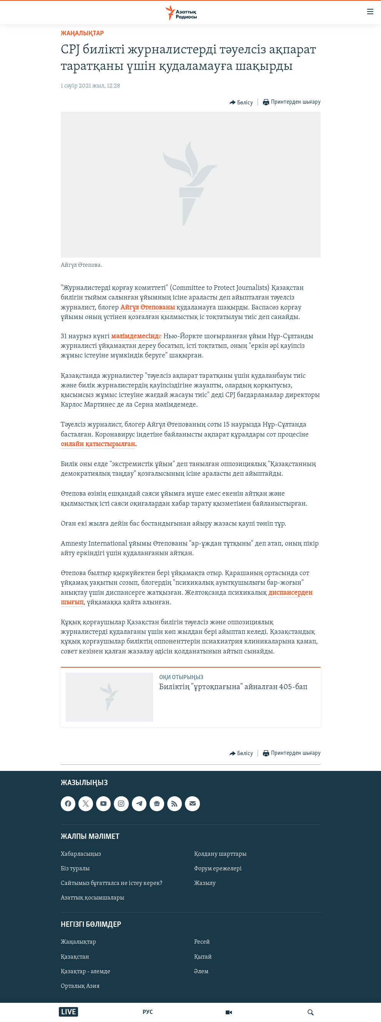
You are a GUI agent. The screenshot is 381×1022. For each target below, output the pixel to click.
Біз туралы (75, 869)
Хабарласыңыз (81, 854)
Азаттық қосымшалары (92, 898)
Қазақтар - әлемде (85, 971)
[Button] (241, 102)
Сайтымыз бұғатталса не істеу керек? (111, 883)
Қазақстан (75, 957)
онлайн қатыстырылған (98, 444)
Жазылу (205, 883)
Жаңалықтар (78, 942)
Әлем (201, 971)
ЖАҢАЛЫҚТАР (82, 33)
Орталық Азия (80, 986)
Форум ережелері (218, 869)
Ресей (202, 942)
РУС (148, 1012)
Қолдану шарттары (220, 854)
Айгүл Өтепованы (147, 307)
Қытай (203, 957)
